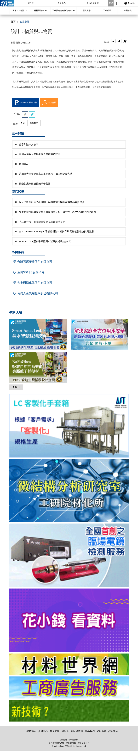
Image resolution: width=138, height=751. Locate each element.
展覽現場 (87, 10)
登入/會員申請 (92, 3)
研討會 (65, 731)
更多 (16, 387)
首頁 (13, 21)
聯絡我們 (34, 123)
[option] (69, 426)
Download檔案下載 (26, 102)
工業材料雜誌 (18, 10)
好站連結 (113, 731)
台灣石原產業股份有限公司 (32, 261)
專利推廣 (128, 10)
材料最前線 (39, 10)
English (129, 3)
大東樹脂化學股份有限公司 (32, 282)
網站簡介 (31, 731)
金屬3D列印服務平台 (28, 272)
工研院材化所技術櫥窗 (62, 10)
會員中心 (62, 3)
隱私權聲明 (77, 731)
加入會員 (49, 102)
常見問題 (55, 731)
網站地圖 (101, 731)
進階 (111, 3)
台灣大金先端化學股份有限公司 (35, 293)
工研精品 (107, 10)
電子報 (31, 3)
